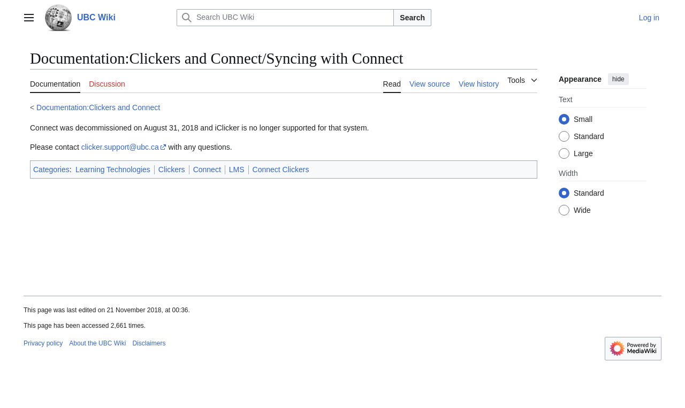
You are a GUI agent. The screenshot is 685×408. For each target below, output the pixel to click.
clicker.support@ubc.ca (120, 147)
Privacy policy (43, 343)
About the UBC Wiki (97, 343)
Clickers (171, 169)
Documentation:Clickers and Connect (98, 107)
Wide (582, 210)
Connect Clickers (281, 169)
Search (412, 17)
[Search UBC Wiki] (285, 17)
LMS (237, 169)
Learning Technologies (112, 169)
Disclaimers (148, 343)
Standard (589, 136)
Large (583, 153)
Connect (207, 169)
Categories (51, 169)
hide (618, 79)
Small (583, 119)
